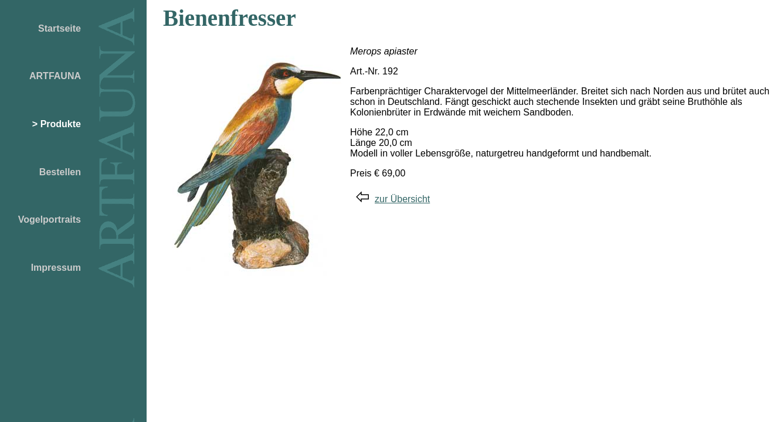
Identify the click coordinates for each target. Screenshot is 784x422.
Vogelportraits (49, 219)
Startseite (59, 28)
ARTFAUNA (55, 76)
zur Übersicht (393, 199)
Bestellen (60, 172)
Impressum (56, 268)
